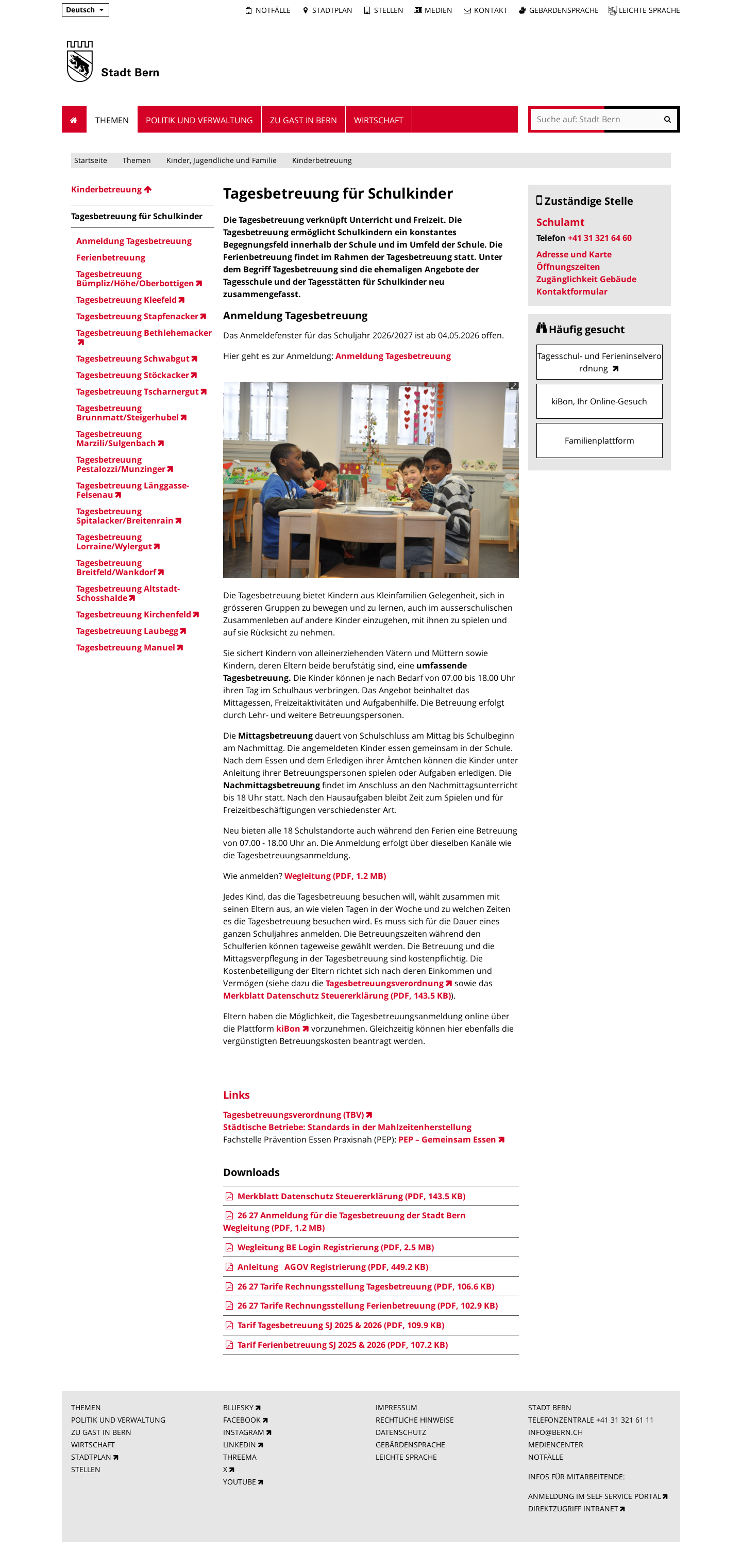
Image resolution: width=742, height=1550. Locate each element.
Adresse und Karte (574, 254)
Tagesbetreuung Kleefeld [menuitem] (126, 299)
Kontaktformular (572, 291)
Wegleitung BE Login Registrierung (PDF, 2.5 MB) (328, 1247)
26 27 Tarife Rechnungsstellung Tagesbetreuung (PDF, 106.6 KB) (358, 1286)
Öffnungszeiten (568, 266)
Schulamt (560, 222)
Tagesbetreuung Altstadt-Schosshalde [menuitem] (128, 593)
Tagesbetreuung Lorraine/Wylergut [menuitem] (114, 541)
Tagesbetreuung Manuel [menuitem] (125, 647)
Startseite (90, 160)
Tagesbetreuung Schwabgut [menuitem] (133, 358)
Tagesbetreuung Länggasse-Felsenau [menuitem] (132, 490)
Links (236, 1095)
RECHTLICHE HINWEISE (415, 1420)
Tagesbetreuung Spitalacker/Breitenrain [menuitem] (125, 516)
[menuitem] (142, 189)
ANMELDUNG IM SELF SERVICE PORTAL (594, 1496)
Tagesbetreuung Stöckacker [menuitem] (132, 375)
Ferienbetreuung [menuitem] (110, 257)
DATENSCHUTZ (401, 1432)
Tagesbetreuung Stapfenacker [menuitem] (137, 316)
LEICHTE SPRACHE (406, 1457)
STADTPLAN (91, 1457)
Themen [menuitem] (112, 120)
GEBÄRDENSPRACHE (410, 1444)
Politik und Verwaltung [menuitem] (199, 120)
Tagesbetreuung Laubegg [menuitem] (127, 630)
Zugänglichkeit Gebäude (586, 279)
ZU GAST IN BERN (101, 1432)
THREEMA (240, 1457)
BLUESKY (238, 1407)
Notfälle (273, 10)
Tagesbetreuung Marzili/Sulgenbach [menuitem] (116, 438)
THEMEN (86, 1407)
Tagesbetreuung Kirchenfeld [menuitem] (133, 614)
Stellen (388, 10)
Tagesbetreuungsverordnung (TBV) (293, 1114)
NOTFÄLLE (545, 1457)
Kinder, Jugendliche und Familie (221, 160)
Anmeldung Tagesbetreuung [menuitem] (134, 241)
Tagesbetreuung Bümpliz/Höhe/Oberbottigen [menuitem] (135, 278)
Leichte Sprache (649, 10)
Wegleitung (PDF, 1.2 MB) (335, 876)
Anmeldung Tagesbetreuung (393, 356)
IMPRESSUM (396, 1407)
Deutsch (80, 9)
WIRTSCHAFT (93, 1444)
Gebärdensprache (564, 10)
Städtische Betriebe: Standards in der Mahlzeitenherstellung (347, 1127)
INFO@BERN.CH (555, 1432)
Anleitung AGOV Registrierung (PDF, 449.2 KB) (325, 1266)
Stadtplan (332, 10)
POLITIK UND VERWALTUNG (118, 1420)
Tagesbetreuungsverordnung (385, 983)
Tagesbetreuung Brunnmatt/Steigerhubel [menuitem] (127, 412)
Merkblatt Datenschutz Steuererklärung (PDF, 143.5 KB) (337, 995)
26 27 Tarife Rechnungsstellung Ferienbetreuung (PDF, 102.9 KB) (360, 1305)
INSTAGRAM (243, 1432)
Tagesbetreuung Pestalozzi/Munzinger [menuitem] (120, 464)
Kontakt (491, 10)
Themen (137, 160)
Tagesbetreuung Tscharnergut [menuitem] (137, 391)
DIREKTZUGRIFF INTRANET (573, 1508)
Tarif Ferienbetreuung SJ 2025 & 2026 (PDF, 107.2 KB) (335, 1344)
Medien (438, 10)
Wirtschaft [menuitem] (378, 120)
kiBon (288, 1028)
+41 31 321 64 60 (600, 237)
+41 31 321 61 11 (625, 1420)
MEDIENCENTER (555, 1444)
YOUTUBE (239, 1482)
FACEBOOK (242, 1420)
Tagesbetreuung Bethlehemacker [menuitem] (144, 333)
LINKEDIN (239, 1444)
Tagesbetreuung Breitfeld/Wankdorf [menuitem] (116, 567)
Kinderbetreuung (322, 160)
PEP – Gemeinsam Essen (447, 1139)
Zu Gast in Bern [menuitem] (303, 120)
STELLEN (85, 1469)
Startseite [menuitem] (74, 119)
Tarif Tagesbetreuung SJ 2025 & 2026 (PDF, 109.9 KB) (333, 1325)
